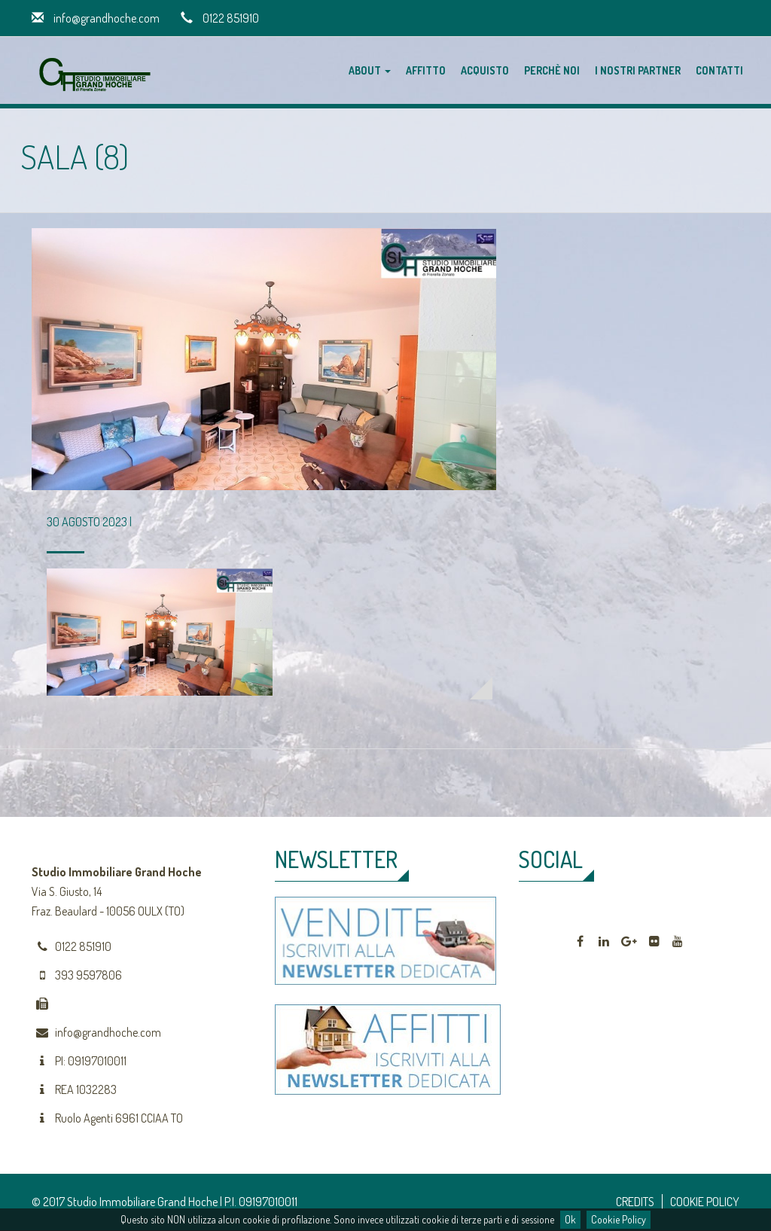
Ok (570, 1219)
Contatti (719, 70)
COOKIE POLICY (704, 1201)
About (370, 70)
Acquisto (485, 70)
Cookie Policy (618, 1219)
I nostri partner (638, 70)
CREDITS (635, 1201)
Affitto (426, 70)
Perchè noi (552, 70)
